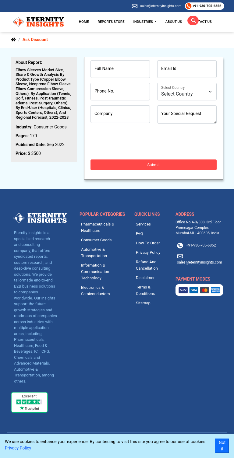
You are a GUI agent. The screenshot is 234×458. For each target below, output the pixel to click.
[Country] (187, 91)
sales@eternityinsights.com (160, 6)
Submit (153, 165)
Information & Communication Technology (95, 271)
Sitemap (143, 303)
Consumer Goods (96, 240)
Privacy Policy (148, 252)
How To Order (148, 243)
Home (84, 21)
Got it (222, 445)
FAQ (139, 233)
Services (143, 224)
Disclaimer (145, 277)
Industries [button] (143, 21)
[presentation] (136, 141)
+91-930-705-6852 (206, 6)
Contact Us (201, 21)
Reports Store (111, 21)
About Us (173, 21)
